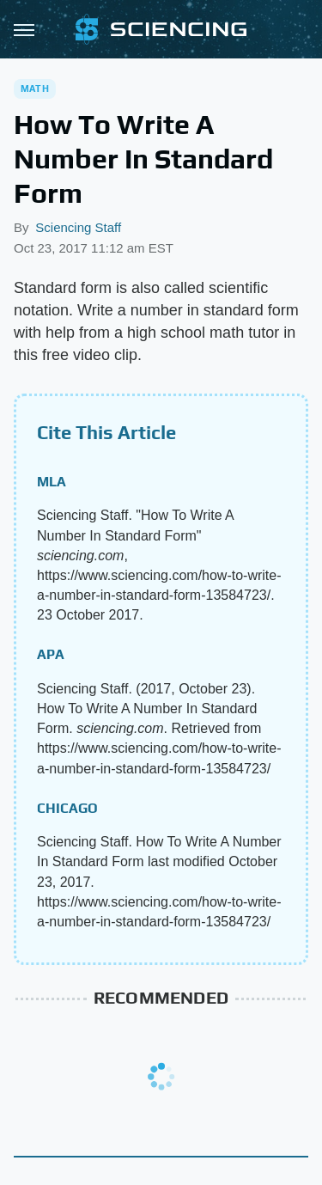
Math (35, 88)
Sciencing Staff (78, 227)
